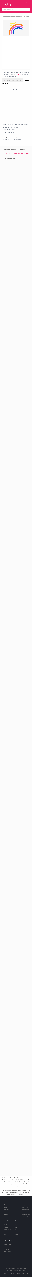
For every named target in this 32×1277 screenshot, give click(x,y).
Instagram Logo (26, 1205)
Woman (17, 1231)
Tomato (6, 1212)
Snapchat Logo (26, 1214)
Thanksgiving (7, 1229)
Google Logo (25, 1216)
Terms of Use (25, 1273)
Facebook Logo (26, 1212)
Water (9, 1251)
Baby (16, 1229)
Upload (28, 3)
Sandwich (6, 1207)
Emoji (9, 1244)
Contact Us (12, 1273)
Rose (9, 1249)
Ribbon (10, 1254)
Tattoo (9, 1256)
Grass (5, 1249)
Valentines (6, 1231)
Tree (5, 1254)
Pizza (5, 1205)
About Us (6, 1273)
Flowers (10, 1247)
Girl (16, 1227)
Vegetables (6, 1209)
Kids (16, 1236)
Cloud (5, 1244)
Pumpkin (6, 1214)
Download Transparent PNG (12, 80)
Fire (5, 1247)
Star (5, 1251)
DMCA (18, 1273)
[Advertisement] (16, 52)
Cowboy (17, 1234)
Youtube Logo (25, 1209)
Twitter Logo (25, 1207)
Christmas (6, 1224)
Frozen (17, 1224)
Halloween (6, 1227)
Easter (5, 1234)
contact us (18, 74)
